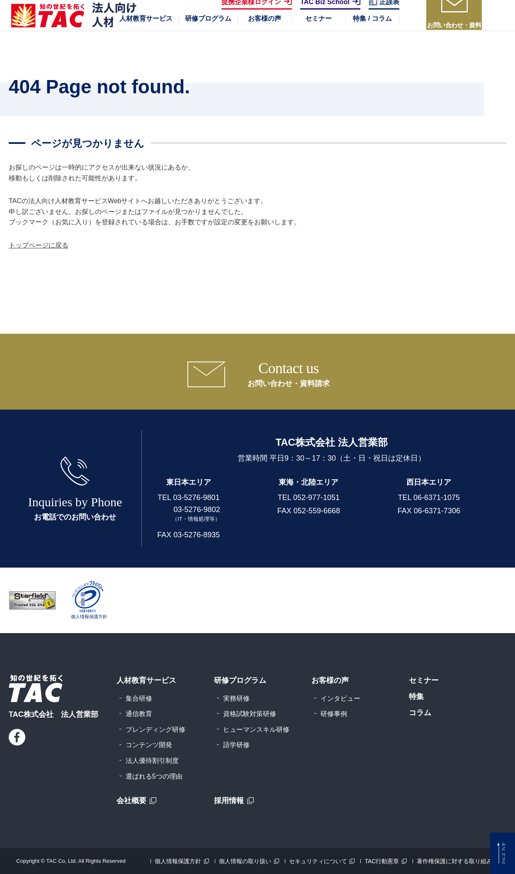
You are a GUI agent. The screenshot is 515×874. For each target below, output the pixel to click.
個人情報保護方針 (178, 861)
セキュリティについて (318, 861)
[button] (146, 45)
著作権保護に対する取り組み (454, 861)
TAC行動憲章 (381, 861)
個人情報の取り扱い (245, 861)
